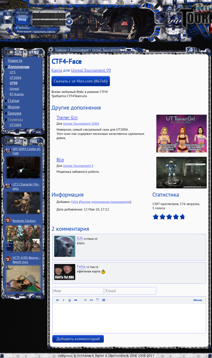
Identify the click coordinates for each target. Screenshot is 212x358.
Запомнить (22, 28)
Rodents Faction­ (24, 221)
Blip (60, 159)
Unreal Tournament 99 (108, 50)
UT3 (13, 72)
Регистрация (24, 31)
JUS (80, 238)
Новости (15, 60)
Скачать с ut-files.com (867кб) (81, 81)
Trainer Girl (67, 117)
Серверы (15, 119)
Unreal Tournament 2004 (81, 123)
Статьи (13, 100)
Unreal (14, 88)
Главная (61, 50)
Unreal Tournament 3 (78, 166)
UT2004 (15, 77)
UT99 (13, 83)
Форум (14, 106)
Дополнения (18, 66)
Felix (74, 202)
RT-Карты (17, 94)
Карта (56, 70)
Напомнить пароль (44, 31)
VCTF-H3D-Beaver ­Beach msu (27, 259)
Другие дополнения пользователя (105, 202)
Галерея (14, 113)
